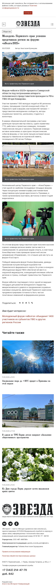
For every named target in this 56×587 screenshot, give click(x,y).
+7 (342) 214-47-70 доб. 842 (14, 572)
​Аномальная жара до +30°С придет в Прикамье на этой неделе (26, 382)
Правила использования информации (16, 552)
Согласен (28, 13)
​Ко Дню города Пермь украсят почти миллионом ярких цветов (25, 490)
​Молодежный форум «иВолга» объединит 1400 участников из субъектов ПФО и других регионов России (28, 319)
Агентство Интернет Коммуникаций (15, 584)
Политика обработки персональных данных (18, 556)
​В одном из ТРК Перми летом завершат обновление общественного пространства (26, 436)
